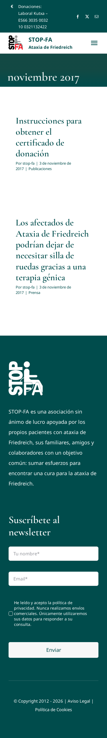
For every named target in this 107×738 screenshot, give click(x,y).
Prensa (34, 292)
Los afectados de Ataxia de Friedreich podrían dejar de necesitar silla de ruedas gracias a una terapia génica (52, 250)
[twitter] (87, 17)
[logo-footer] (26, 364)
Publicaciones (40, 168)
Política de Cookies (53, 709)
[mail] (96, 17)
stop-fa (29, 163)
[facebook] (78, 17)
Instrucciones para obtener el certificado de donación (49, 137)
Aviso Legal (79, 701)
